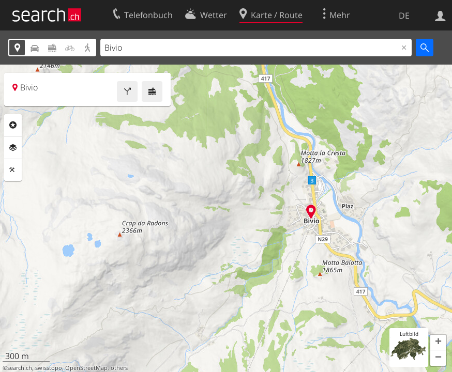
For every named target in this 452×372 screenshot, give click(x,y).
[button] (438, 342)
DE (404, 15)
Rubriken (13, 125)
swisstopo (48, 367)
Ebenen (13, 148)
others (119, 367)
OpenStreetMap (86, 367)
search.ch (19, 367)
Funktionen (13, 170)
